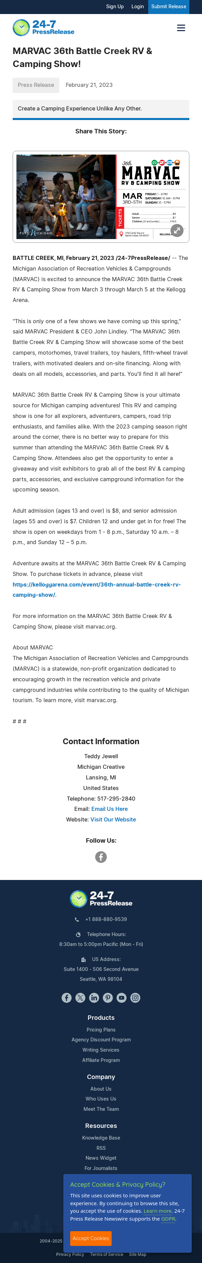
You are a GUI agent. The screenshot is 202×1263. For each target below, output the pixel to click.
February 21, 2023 (89, 85)
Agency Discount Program (101, 1040)
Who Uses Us (101, 1099)
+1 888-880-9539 (106, 919)
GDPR (168, 1218)
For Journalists (101, 1168)
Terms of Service (106, 1254)
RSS (101, 1148)
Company (101, 1077)
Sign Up (115, 6)
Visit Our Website (113, 820)
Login (137, 6)
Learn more (158, 1210)
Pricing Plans (101, 1030)
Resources (101, 1126)
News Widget (101, 1158)
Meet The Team (101, 1109)
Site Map (137, 1254)
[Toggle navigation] (181, 27)
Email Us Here (109, 809)
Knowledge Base (101, 1138)
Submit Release (168, 6)
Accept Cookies (91, 1238)
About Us (101, 1089)
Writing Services (101, 1050)
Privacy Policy (70, 1254)
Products (101, 1018)
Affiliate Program (101, 1060)
